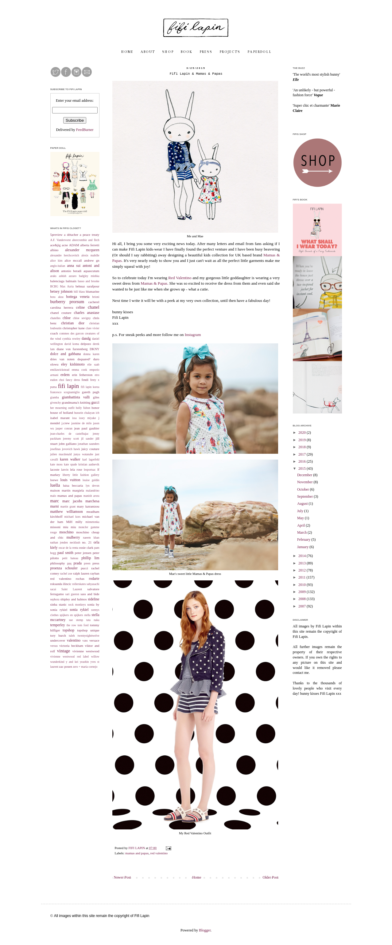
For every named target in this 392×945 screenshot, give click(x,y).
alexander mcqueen (82, 250)
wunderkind (57, 661)
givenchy (55, 402)
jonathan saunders (88, 443)
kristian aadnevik (88, 464)
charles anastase (86, 312)
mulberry (73, 537)
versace (94, 640)
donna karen (91, 354)
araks (53, 276)
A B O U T (147, 52)
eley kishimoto (73, 364)
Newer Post (122, 877)
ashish (62, 276)
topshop (68, 630)
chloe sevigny (82, 318)
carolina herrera (61, 307)
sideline (93, 599)
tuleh (72, 635)
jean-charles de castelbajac (69, 433)
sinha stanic (58, 604)
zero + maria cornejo (85, 666)
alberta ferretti (89, 245)
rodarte (94, 578)
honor (95, 407)
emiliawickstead (59, 369)
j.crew (65, 423)
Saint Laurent (71, 589)
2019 (302, 440)
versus (54, 645)
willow (95, 656)
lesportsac (89, 469)
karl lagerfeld (90, 459)
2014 (302, 556)
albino (54, 250)
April (301, 525)
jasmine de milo (81, 423)
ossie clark (86, 547)
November (305, 482)
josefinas (55, 449)
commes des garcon (71, 333)
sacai (53, 589)
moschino (66, 532)
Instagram (193, 334)
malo (53, 495)
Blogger (205, 930)
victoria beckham (71, 645)
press (95, 563)
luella (55, 485)
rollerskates (79, 584)
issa (74, 418)
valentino (74, 640)
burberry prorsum (67, 301)
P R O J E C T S (229, 52)
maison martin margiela (67, 490)
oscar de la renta (68, 547)
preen (87, 563)
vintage (63, 650)
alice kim (56, 260)
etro (97, 375)
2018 (302, 447)
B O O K (186, 52)
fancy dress (73, 380)
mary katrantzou (88, 506)
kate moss (56, 464)
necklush (75, 542)
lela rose (76, 469)
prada (77, 563)
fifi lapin (68, 386)
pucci (84, 568)
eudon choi (57, 380)
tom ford (83, 625)
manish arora (91, 495)
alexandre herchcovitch (64, 255)
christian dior (72, 323)
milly (79, 522)
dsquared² (83, 359)
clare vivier (92, 328)
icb (97, 412)
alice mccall (73, 260)
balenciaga (57, 281)
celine (80, 307)
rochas (80, 578)
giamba (54, 397)
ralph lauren (81, 573)
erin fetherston (82, 375)
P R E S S (206, 52)
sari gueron (72, 594)
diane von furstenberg (72, 349)
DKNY (94, 349)
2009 (302, 592)
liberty (66, 474)
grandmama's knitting (76, 402)
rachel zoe (66, 573)
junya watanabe (83, 454)
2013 (302, 563)
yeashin (84, 661)
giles (96, 397)
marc (54, 500)
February (304, 539)
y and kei (72, 661)
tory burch (58, 635)
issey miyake (87, 418)
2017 (302, 454)
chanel (93, 307)
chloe (67, 318)
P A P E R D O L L (259, 52)
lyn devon (92, 485)
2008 (302, 599)
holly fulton (83, 407)
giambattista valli (76, 397)
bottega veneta (77, 297)
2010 (302, 585)
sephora (55, 599)
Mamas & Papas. (154, 283)
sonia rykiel (79, 609)
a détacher (71, 234)
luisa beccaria (73, 485)
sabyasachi (93, 584)
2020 (302, 432)
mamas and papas (137, 853)
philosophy (57, 563)
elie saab (93, 364)
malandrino (92, 490)
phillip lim (90, 558)
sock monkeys (77, 604)
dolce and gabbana (65, 354)
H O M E (127, 52)
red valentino (159, 853)
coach (54, 333)
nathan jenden (59, 542)
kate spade (70, 464)
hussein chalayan (84, 412)
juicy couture (90, 449)
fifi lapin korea (90, 387)
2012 (302, 570)
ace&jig (55, 245)
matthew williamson (66, 511)
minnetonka (92, 522)
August (303, 503)
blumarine (92, 291)
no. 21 (86, 542)
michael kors (72, 516)
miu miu (69, 527)
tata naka (92, 620)
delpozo (86, 344)
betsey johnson (61, 291)
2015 (302, 468)
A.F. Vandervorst (60, 240)
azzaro (72, 276)
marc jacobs (72, 501)
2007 (302, 606)
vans (85, 640)
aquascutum (91, 271)
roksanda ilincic (61, 584)
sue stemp (76, 620)
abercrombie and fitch (85, 240)
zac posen (65, 666)
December (305, 475)
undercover (57, 640)
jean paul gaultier (86, 428)
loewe (54, 480)
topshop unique (88, 630)
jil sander (87, 438)
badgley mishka (89, 276)
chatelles (55, 318)
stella (87, 615)
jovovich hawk (71, 449)
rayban (94, 573)
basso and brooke (88, 281)
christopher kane (73, 328)
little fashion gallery (85, 474)
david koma (71, 344)
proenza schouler (64, 568)
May (301, 518)
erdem (65, 375)
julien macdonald (61, 454)
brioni (95, 297)
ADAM (74, 245)
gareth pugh (90, 392)
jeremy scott (71, 438)
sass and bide (89, 594)
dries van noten (62, 359)
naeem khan (91, 537)
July (300, 511)
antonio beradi (71, 271)
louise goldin (91, 480)
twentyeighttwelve (88, 635)
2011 (302, 577)
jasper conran (64, 428)
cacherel (93, 302)
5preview (56, 234)
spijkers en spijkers (71, 615)
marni (54, 506)
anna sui (73, 265)
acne (65, 245)
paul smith (65, 553)
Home (196, 877)
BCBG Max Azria (62, 286)
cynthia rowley (71, 338)
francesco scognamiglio (65, 392)
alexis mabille (90, 255)
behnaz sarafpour (87, 286)
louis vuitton (70, 480)
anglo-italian (57, 265)
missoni (55, 527)
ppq (69, 563)
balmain (71, 281)
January (303, 547)
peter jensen (83, 553)
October (303, 489)
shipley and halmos (73, 599)
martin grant (68, 506)
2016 (302, 461)
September (305, 496)
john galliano (67, 443)
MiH (69, 522)
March (302, 532)
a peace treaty (89, 234)
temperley (57, 625)
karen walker (70, 459)
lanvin (64, 469)
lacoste (55, 469)
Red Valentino (179, 277)
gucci (95, 402)
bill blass (79, 291)
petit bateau (70, 558)
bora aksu (57, 297)
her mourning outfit (62, 407)
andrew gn (91, 260)
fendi (85, 380)
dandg (86, 338)
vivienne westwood (85, 651)
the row (71, 625)
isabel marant (60, 418)
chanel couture (61, 312)
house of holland (61, 412)
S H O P (167, 52)
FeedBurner (85, 130)
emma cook (79, 369)
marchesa (92, 501)
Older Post (270, 877)
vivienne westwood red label (69, 656)
